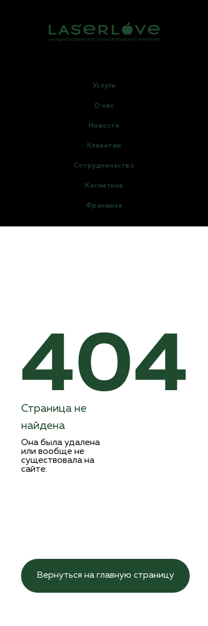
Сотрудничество (104, 166)
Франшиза (104, 206)
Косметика (104, 186)
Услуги (104, 86)
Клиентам (104, 146)
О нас (104, 106)
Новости (104, 126)
